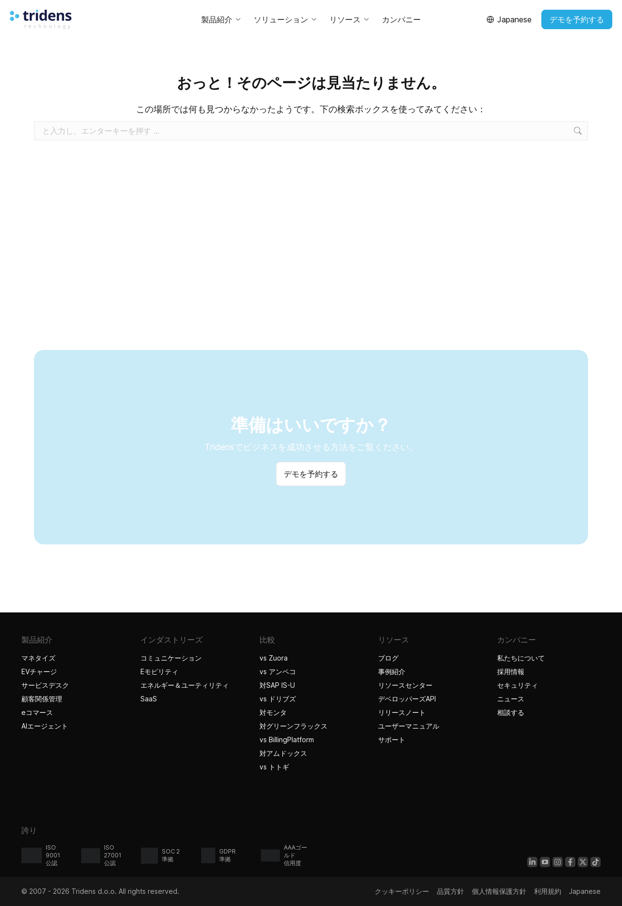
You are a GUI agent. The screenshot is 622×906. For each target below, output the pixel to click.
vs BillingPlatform (286, 739)
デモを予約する (577, 19)
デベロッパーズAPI (407, 699)
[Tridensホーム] (40, 19)
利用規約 (547, 891)
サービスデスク (45, 685)
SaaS (148, 699)
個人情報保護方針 (499, 891)
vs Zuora (273, 658)
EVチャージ (39, 671)
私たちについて (521, 658)
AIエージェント (45, 726)
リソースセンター (405, 685)
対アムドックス (283, 753)
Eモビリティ (159, 671)
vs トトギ (274, 767)
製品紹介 (221, 19)
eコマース (37, 712)
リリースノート (402, 712)
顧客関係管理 (41, 699)
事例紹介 (393, 671)
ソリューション (286, 19)
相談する (510, 712)
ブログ (388, 658)
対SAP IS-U (277, 685)
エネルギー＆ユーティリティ (184, 685)
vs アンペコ (277, 671)
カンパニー (401, 19)
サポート (391, 739)
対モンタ (273, 712)
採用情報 (510, 671)
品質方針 (450, 891)
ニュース (510, 699)
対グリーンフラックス (293, 726)
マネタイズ (38, 658)
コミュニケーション (171, 658)
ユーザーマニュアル (408, 726)
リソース (349, 19)
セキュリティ (517, 685)
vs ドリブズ (277, 699)
